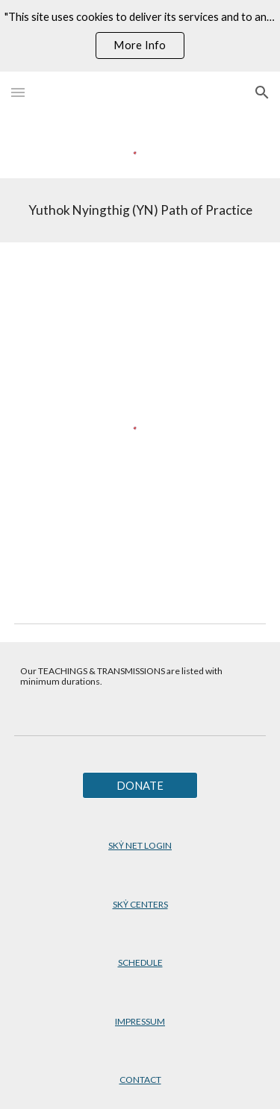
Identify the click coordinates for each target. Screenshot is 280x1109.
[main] (140, 210)
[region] (140, 36)
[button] (18, 92)
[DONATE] (140, 785)
